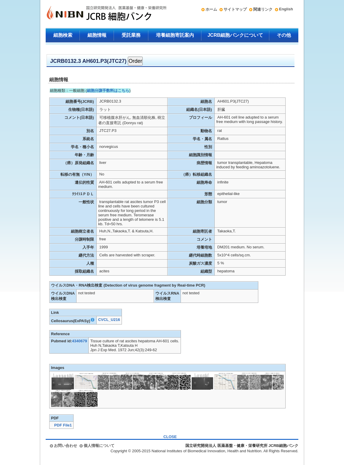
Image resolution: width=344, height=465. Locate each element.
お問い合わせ (65, 445)
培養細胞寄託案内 (175, 35)
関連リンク (263, 9)
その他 (284, 35)
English (286, 9)
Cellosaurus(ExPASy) (73, 321)
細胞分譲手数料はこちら (108, 90)
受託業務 (131, 35)
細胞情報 (96, 35)
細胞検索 (62, 35)
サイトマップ (235, 9)
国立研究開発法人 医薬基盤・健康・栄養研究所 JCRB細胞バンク (100, 14)
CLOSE (170, 436)
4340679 (79, 341)
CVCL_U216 (109, 319)
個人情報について (99, 445)
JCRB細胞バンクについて (235, 35)
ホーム (211, 9)
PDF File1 (63, 425)
